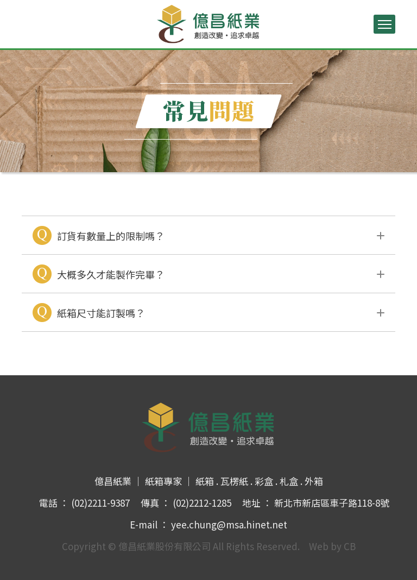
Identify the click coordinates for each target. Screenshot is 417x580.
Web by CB (332, 546)
